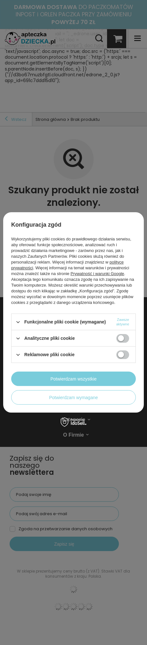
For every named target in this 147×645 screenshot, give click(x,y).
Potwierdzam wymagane (73, 397)
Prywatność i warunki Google (97, 273)
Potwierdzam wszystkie (73, 378)
